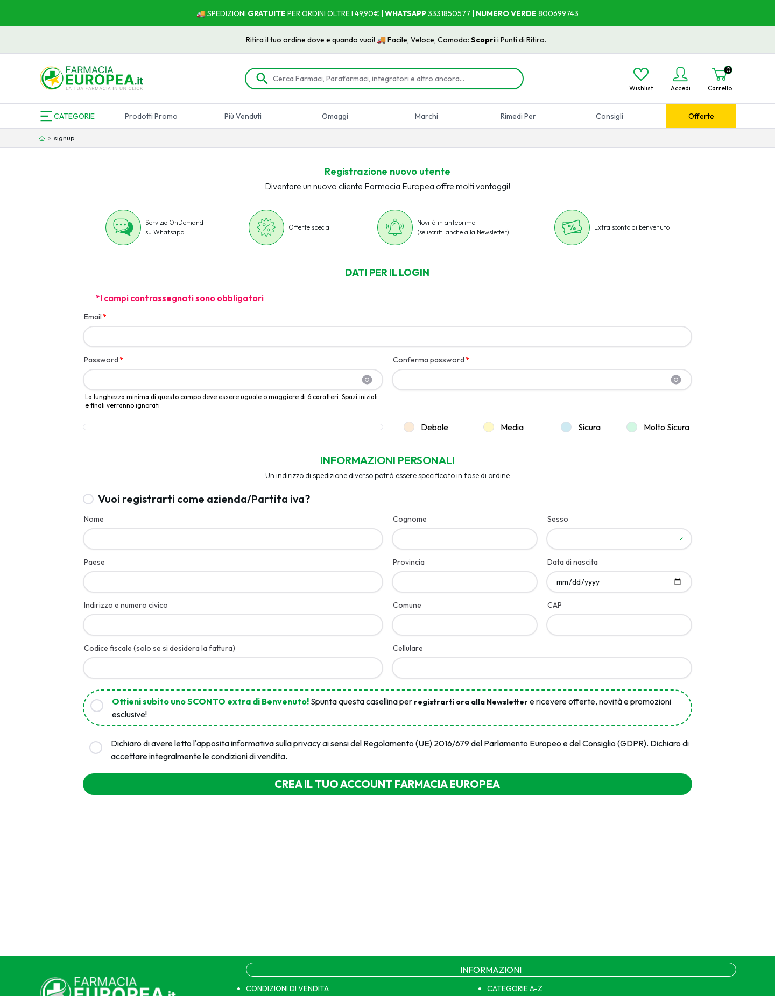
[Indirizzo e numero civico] (233, 625)
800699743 (558, 13)
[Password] (227, 379)
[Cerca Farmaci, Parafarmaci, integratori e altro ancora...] (392, 78)
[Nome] (233, 538)
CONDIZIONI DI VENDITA (287, 988)
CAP (554, 605)
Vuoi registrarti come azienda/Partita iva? (204, 499)
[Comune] (464, 625)
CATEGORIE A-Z (514, 988)
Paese (94, 562)
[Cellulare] (541, 668)
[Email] (388, 336)
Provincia (409, 562)
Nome (94, 519)
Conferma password (428, 360)
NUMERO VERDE (506, 13)
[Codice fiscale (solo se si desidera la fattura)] (233, 668)
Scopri (501, 40)
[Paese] (233, 582)
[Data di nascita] (619, 582)
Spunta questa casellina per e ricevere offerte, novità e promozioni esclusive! (391, 708)
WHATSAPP (405, 13)
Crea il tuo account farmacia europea (387, 784)
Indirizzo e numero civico (126, 605)
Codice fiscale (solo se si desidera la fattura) (159, 648)
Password (101, 360)
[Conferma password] (535, 379)
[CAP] (619, 625)
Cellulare (408, 648)
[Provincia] (464, 582)
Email (93, 317)
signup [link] (64, 138)
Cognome (410, 519)
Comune (407, 605)
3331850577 (448, 13)
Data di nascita (572, 562)
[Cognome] (464, 538)
